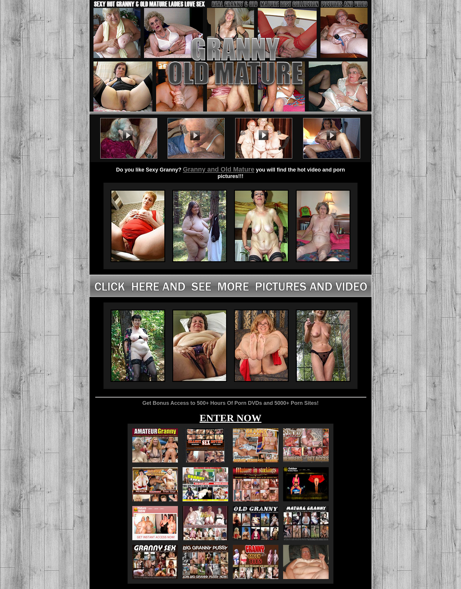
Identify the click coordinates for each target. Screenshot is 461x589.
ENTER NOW (231, 417)
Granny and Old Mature (218, 169)
